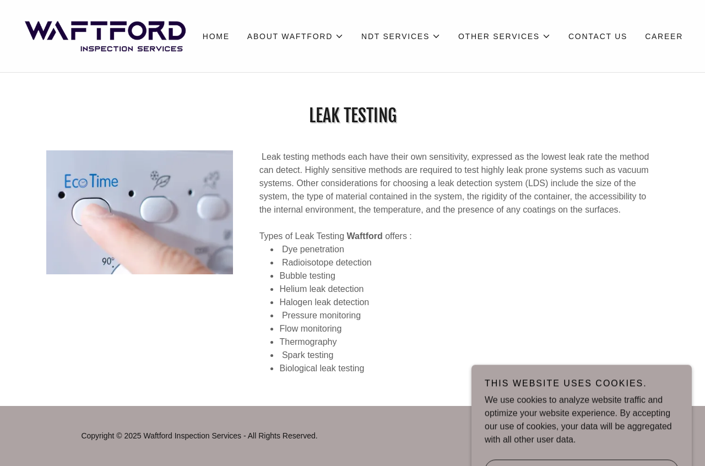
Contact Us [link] (597, 36)
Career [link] (664, 36)
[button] (295, 36)
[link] (104, 35)
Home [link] (216, 36)
